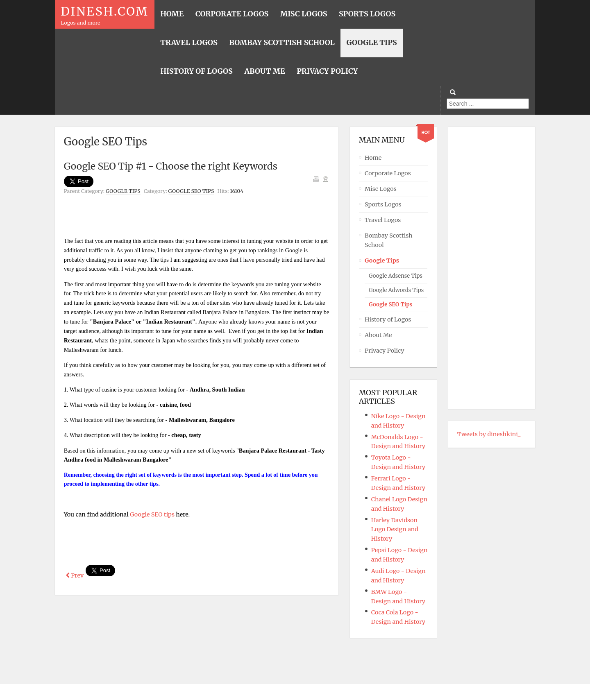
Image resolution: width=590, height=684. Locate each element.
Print (316, 179)
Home (373, 157)
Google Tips (123, 191)
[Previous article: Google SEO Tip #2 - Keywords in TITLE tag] (75, 575)
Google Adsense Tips (395, 275)
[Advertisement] (197, 218)
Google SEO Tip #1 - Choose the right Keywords (170, 166)
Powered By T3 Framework (295, 666)
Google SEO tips (152, 514)
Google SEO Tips (191, 191)
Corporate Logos (388, 173)
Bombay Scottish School (389, 240)
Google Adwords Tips (396, 290)
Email (325, 179)
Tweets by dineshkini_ (489, 434)
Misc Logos (381, 189)
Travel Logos (383, 220)
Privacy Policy (384, 350)
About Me (378, 335)
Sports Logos (383, 204)
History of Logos (388, 319)
